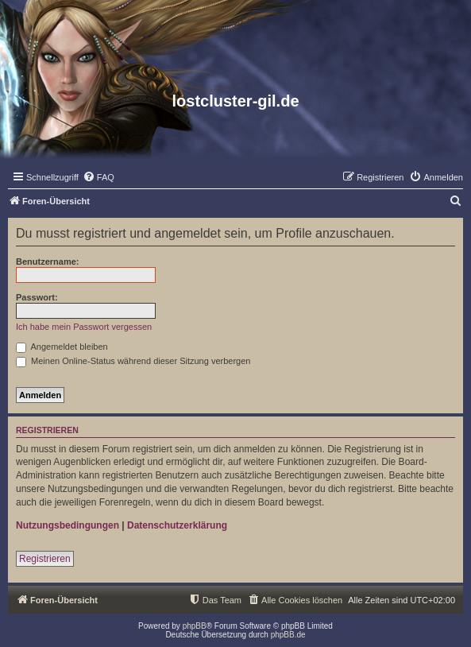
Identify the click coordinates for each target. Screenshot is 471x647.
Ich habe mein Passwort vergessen (84, 326)
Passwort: (37, 297)
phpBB (195, 626)
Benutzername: (47, 261)
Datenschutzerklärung (177, 525)
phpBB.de (288, 634)
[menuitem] (98, 177)
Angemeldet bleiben (62, 346)
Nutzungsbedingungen (67, 525)
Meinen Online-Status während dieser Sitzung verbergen (133, 361)
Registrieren (45, 558)
